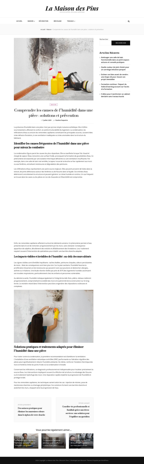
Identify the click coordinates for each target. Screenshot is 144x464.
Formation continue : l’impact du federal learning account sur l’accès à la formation (115, 86)
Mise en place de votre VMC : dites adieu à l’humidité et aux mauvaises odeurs (81, 443)
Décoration (43, 21)
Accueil (19, 21)
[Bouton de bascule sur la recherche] (129, 21)
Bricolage (57, 21)
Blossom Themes (86, 460)
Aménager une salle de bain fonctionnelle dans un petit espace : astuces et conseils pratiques (115, 59)
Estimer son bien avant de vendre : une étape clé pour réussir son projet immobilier (115, 76)
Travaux (70, 21)
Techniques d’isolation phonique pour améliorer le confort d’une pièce (53, 443)
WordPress (104, 460)
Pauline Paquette (61, 120)
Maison (30, 21)
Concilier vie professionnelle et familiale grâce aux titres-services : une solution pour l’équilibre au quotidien (25, 441)
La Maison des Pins (72, 8)
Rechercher (104, 39)
